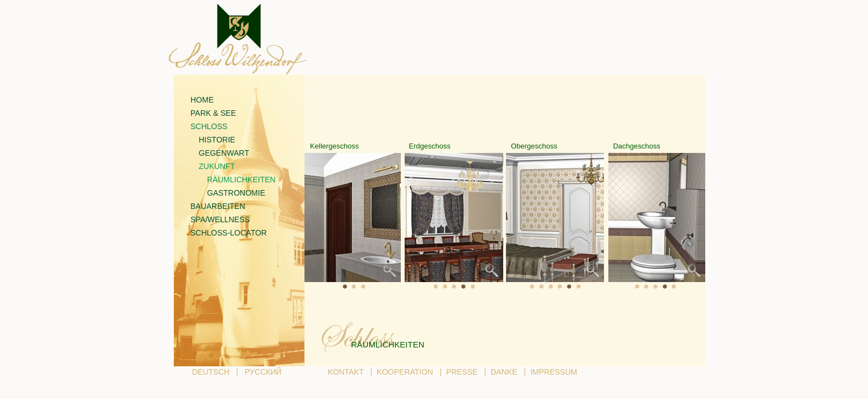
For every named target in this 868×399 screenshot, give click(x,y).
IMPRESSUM (553, 371)
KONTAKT (346, 371)
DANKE (503, 371)
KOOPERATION (405, 371)
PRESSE (462, 371)
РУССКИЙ (263, 371)
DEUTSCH (211, 371)
